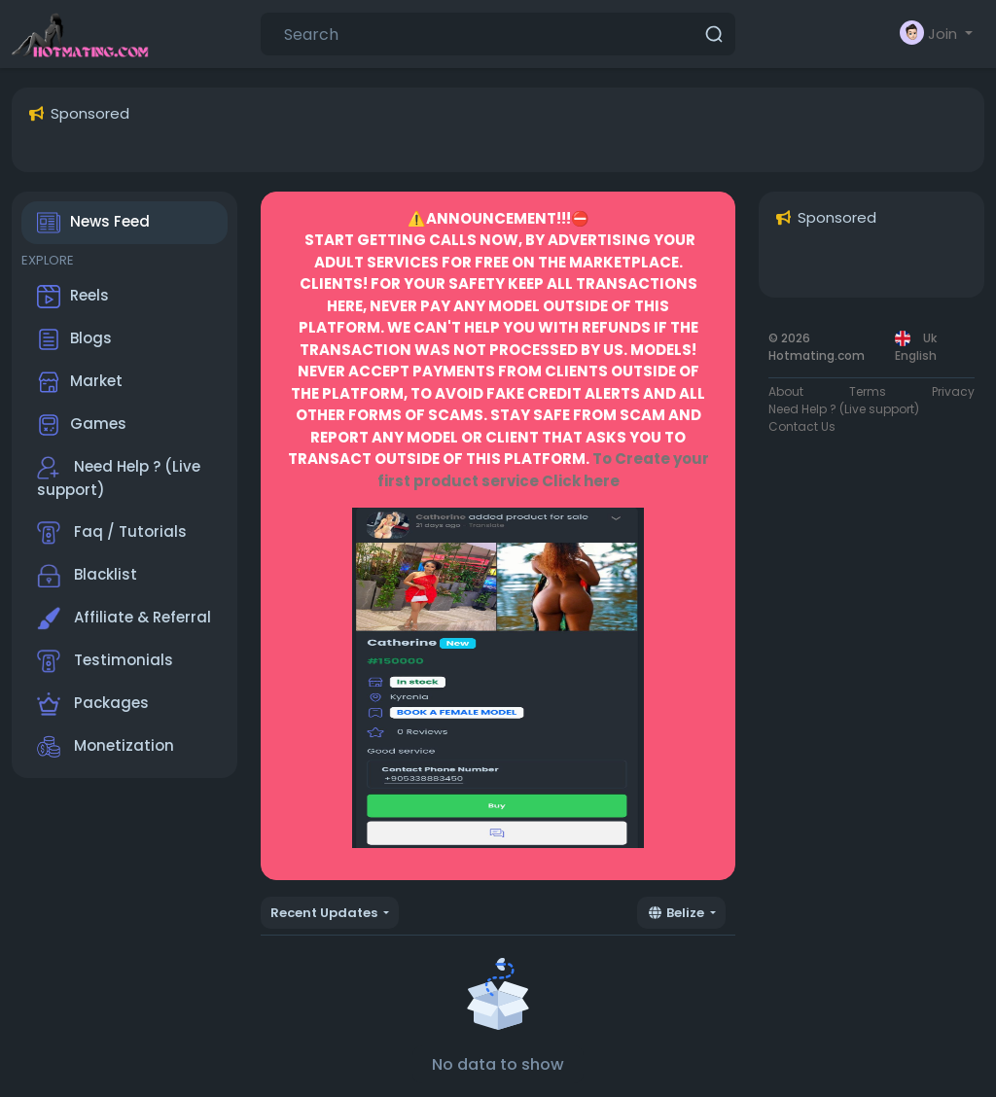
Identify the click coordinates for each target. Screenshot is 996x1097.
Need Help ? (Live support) (118, 478)
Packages (93, 704)
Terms (867, 391)
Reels (73, 296)
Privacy (953, 391)
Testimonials (105, 661)
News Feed (93, 222)
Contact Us (802, 426)
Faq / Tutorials (112, 533)
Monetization (105, 747)
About (785, 391)
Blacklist (87, 575)
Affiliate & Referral (124, 618)
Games (81, 425)
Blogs (74, 339)
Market (80, 382)
